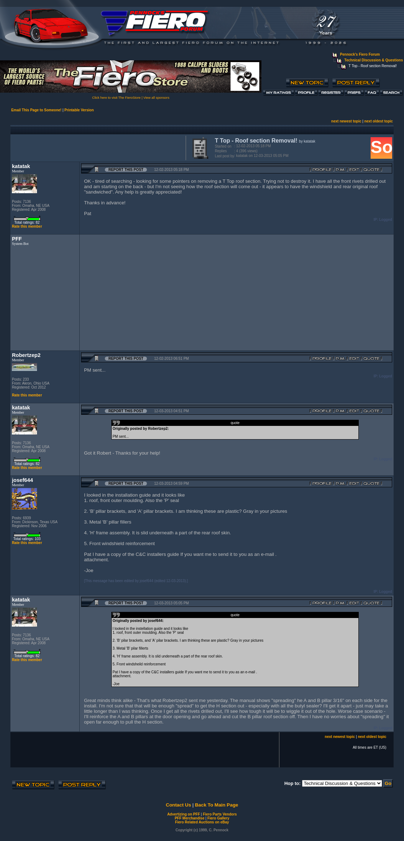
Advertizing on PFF (183, 814)
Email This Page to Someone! (36, 110)
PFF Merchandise (189, 818)
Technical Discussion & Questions (373, 60)
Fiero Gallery (218, 818)
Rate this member (27, 226)
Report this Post (125, 170)
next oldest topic (378, 121)
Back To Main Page (216, 805)
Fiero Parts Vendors (220, 814)
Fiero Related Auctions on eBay (202, 822)
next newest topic (346, 121)
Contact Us (178, 805)
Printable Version (79, 110)
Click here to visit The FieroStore (116, 97)
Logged (385, 220)
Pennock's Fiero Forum (360, 54)
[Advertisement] (97, 147)
